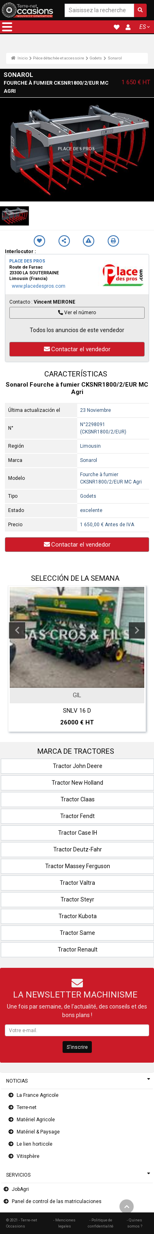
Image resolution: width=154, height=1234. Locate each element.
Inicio (19, 58)
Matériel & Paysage (38, 1132)
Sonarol (115, 58)
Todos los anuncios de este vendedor (77, 330)
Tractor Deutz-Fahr (77, 849)
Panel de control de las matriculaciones (57, 1201)
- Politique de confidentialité (100, 1223)
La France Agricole (38, 1095)
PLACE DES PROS (27, 261)
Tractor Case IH (77, 832)
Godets (95, 58)
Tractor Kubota (78, 916)
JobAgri (20, 1189)
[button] (7, 26)
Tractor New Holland (77, 782)
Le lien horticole (34, 1144)
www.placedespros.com (38, 286)
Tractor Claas (78, 799)
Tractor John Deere (77, 766)
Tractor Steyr (77, 899)
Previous (17, 630)
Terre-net (27, 1107)
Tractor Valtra (77, 883)
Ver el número (77, 312)
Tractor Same (77, 933)
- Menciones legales (64, 1223)
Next (137, 630)
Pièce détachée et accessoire (58, 58)
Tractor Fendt (77, 816)
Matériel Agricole (36, 1119)
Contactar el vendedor (77, 349)
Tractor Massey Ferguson (77, 866)
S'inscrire (77, 1047)
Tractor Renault (78, 949)
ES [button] (142, 27)
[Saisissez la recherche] (99, 10)
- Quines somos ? (134, 1223)
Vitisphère (28, 1156)
